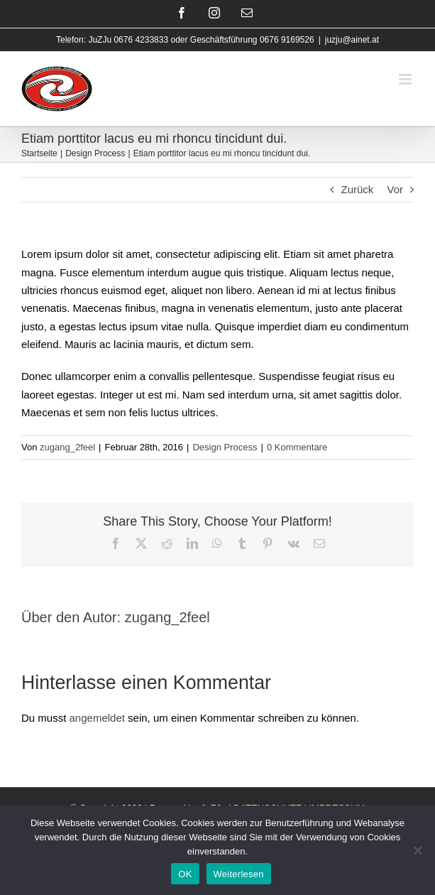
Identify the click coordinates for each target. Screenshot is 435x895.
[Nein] (417, 850)
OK (185, 874)
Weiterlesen (239, 874)
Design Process (224, 447)
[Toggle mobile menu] (406, 79)
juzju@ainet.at (352, 40)
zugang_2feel (67, 447)
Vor (395, 189)
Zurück (357, 189)
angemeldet (97, 718)
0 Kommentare (297, 447)
